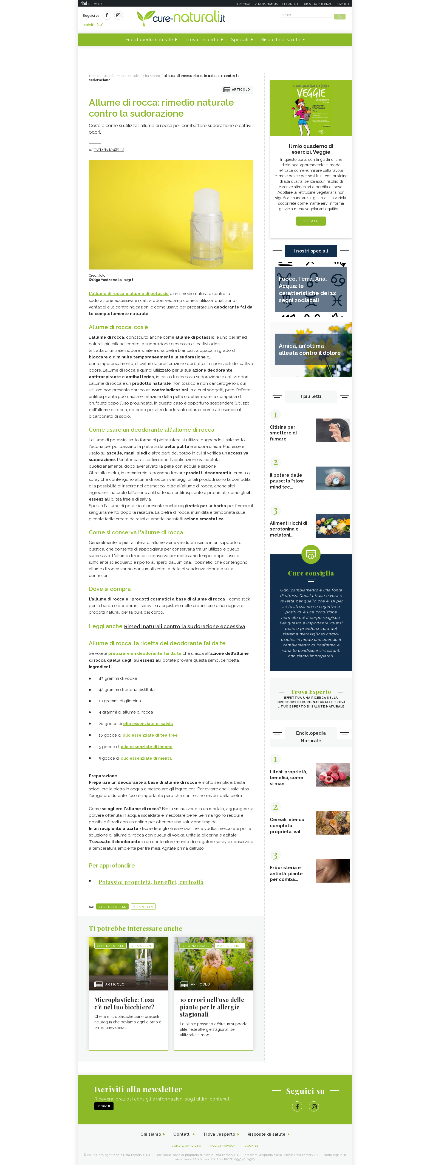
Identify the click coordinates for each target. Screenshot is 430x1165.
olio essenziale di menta (146, 755)
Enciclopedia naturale (149, 38)
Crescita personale (318, 3)
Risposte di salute (281, 38)
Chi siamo (147, 1132)
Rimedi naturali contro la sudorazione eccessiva (188, 624)
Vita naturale (112, 903)
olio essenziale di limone (146, 743)
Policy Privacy (223, 1143)
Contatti (180, 1132)
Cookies (254, 1143)
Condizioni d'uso (184, 1143)
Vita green (143, 903)
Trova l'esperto (202, 38)
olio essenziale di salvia (148, 721)
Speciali (239, 38)
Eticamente (291, 3)
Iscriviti (144, 16)
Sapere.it (344, 3)
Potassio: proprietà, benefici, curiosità (157, 878)
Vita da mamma (266, 3)
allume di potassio (149, 292)
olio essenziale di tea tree (150, 732)
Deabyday (243, 3)
